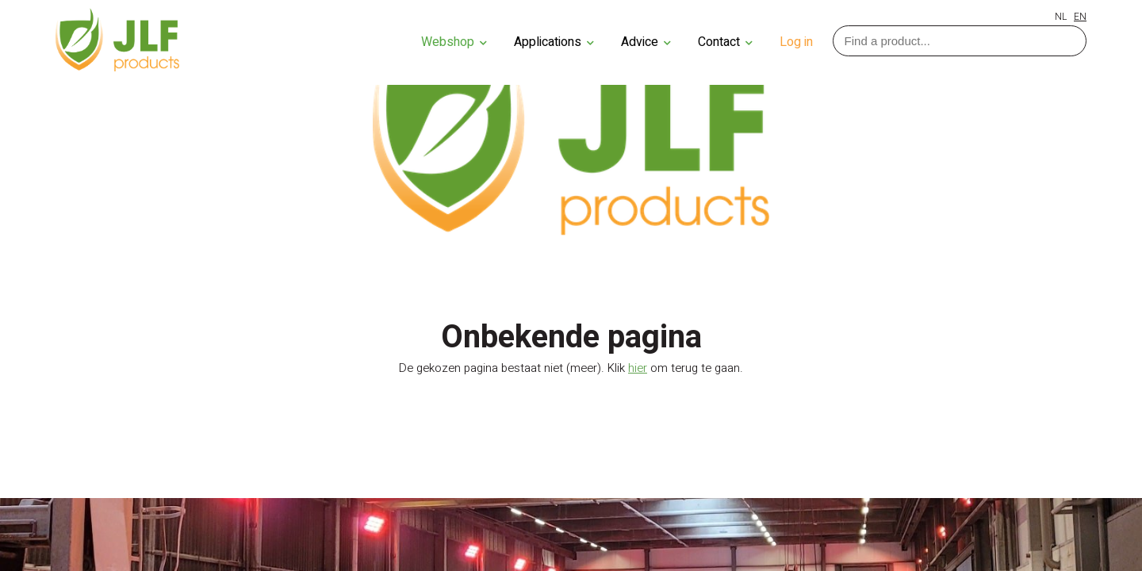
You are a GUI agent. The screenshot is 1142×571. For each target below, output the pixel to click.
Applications (554, 42)
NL (1061, 17)
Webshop (454, 42)
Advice (646, 42)
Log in (796, 42)
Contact (725, 42)
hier (637, 368)
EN (1080, 17)
